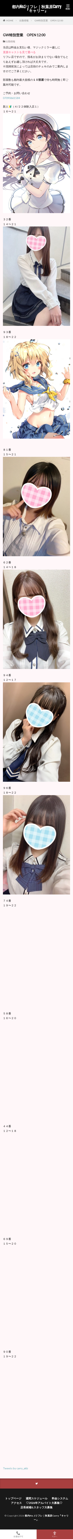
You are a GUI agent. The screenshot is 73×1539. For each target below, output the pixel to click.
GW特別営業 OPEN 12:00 (48, 20)
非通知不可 (18, 1534)
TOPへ (55, 1534)
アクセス (16, 1502)
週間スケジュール (36, 1498)
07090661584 (11, 98)
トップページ (13, 1498)
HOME (9, 20)
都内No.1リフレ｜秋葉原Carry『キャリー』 (36, 9)
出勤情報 (24, 20)
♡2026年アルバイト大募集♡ (44, 1502)
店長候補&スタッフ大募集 (36, 1507)
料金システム (60, 1498)
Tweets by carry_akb (15, 1468)
